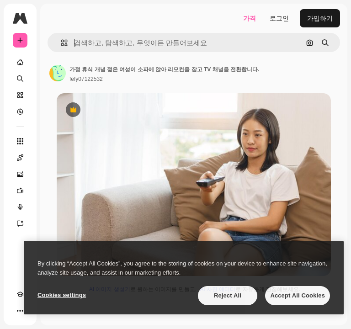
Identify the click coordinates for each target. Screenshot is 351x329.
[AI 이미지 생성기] (20, 174)
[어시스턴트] (20, 223)
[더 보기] (20, 310)
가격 (249, 18)
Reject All (227, 295)
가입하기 (320, 18)
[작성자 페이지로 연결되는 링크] (57, 73)
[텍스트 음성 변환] (20, 207)
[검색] (20, 78)
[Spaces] (20, 157)
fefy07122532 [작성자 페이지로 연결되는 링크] (86, 79)
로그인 (279, 18)
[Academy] (20, 294)
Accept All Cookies (297, 295)
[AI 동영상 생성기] (20, 190)
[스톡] (20, 95)
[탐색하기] (20, 111)
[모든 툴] (20, 141)
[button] (60, 42)
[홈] (20, 62)
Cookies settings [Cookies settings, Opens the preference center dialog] (61, 295)
